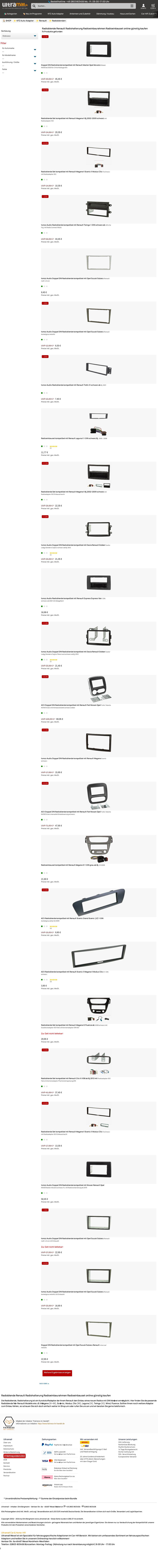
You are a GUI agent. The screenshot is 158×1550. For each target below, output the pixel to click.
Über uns (7, 1442)
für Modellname (18, 57)
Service (6, 1466)
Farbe (18, 71)
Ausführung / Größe (18, 64)
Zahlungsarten (49, 1439)
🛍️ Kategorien (10, 13)
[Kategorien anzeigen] (132, 7)
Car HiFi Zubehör (149, 13)
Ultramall (7, 1439)
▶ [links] (155, 14)
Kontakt (6, 1463)
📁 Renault (41, 20)
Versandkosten (9, 1472)
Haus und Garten (127, 13)
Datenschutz (8, 1449)
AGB (5, 1460)
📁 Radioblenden (57, 20)
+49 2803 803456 (75, 1)
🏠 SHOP (7, 20)
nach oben (43, 1383)
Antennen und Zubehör (80, 13)
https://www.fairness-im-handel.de (51, 1424)
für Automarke (18, 50)
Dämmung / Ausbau (105, 13)
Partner (6, 1476)
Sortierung (6, 31)
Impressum (7, 1446)
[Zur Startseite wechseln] (15, 9)
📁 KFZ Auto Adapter (24, 20)
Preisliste (7, 1469)
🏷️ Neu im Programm (32, 13)
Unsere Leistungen (127, 1439)
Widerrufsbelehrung (11, 1452)
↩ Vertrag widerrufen (14, 1455)
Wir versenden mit (89, 1439)
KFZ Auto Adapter (56, 13)
